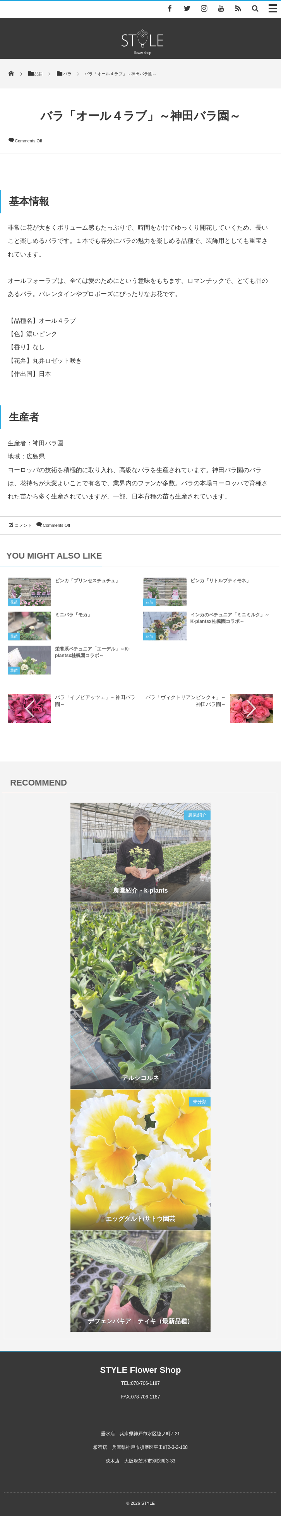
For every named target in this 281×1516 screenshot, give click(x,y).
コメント (23, 525)
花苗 (14, 604)
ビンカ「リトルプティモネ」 (220, 583)
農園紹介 (197, 817)
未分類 (200, 1104)
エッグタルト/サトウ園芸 (140, 1221)
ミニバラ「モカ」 (73, 617)
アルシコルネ (140, 1080)
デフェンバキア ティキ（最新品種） (140, 1323)
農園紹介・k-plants (140, 893)
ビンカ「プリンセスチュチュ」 (87, 583)
